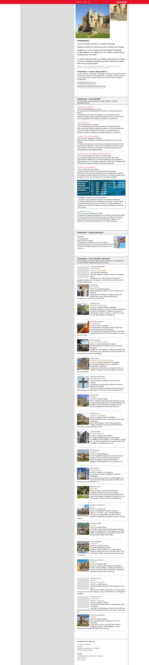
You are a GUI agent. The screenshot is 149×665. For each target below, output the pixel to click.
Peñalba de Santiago (98, 305)
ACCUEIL (79, 2)
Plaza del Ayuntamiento (86, 167)
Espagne (80, 237)
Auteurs (79, 646)
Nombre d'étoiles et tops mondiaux (92, 197)
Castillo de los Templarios (88, 136)
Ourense (93, 543)
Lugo (92, 507)
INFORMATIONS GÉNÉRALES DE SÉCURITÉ (91, 86)
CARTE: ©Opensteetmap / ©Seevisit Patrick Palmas (96, 68)
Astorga (93, 397)
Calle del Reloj (83, 122)
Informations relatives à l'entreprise (88, 648)
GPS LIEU (93, 83)
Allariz (93, 525)
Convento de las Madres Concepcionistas (94, 153)
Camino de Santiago (98, 378)
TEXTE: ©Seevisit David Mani (92, 66)
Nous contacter (82, 658)
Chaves (93, 617)
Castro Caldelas (97, 433)
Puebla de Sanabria (98, 415)
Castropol (94, 598)
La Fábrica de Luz (84, 211)
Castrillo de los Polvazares (101, 360)
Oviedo (93, 562)
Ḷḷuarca (93, 580)
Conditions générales (84, 644)
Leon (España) (95, 470)
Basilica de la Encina (85, 107)
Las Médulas (95, 323)
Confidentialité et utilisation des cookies (90, 656)
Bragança (94, 452)
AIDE (84, 2)
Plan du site (81, 660)
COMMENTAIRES (83, 83)
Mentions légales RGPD (85, 650)
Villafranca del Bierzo (99, 342)
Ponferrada (95, 268)
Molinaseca (95, 287)
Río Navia (93, 488)
